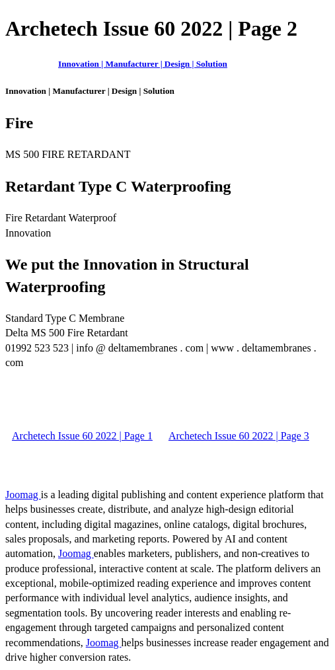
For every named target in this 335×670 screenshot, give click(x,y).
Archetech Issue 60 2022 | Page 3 (238, 435)
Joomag (23, 494)
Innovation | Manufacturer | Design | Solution (142, 64)
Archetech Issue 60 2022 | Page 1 (82, 435)
